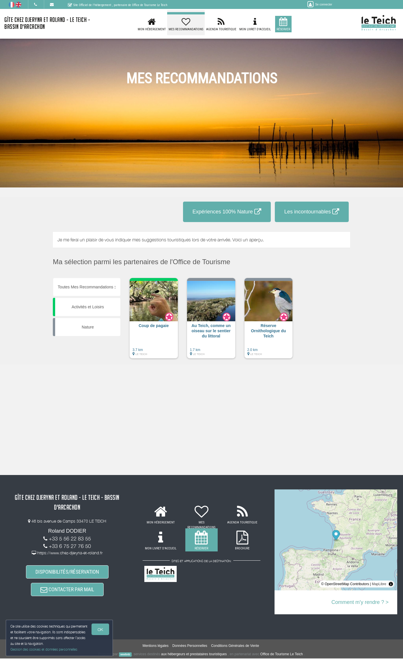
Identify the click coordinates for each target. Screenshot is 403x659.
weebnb (125, 655)
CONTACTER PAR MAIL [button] (67, 590)
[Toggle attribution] (390, 584)
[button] (153, 321)
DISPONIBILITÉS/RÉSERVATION (67, 572)
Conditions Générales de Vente (235, 646)
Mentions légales (156, 646)
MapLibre (379, 584)
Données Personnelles (189, 646)
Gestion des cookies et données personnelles (43, 649)
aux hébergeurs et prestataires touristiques (194, 655)
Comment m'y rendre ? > (360, 602)
